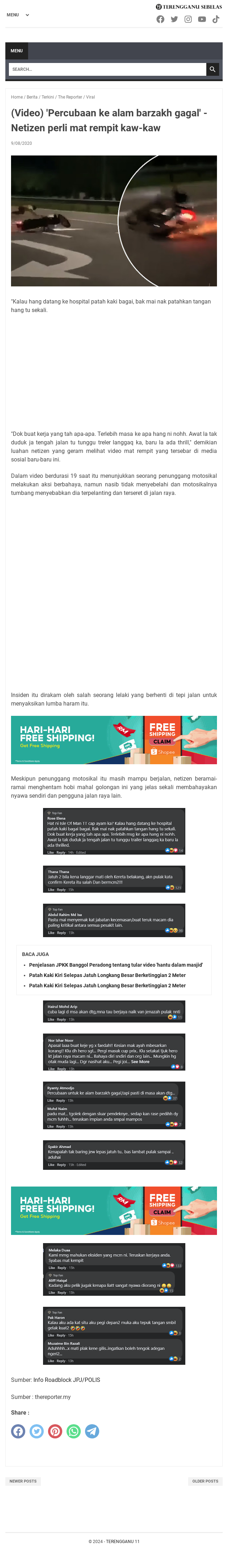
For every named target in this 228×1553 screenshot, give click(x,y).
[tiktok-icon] (216, 19)
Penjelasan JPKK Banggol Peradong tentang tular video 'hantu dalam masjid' (116, 965)
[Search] (107, 69)
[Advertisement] (114, 372)
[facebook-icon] (161, 19)
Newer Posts (23, 1481)
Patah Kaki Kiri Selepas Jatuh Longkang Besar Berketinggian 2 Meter (107, 975)
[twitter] (37, 1431)
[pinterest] (55, 1431)
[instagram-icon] (188, 19)
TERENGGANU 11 (123, 1541)
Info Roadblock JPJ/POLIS (66, 1380)
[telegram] (92, 1431)
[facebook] (18, 1431)
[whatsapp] (74, 1431)
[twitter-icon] (175, 19)
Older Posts (205, 1481)
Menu (17, 50)
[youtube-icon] (202, 19)
